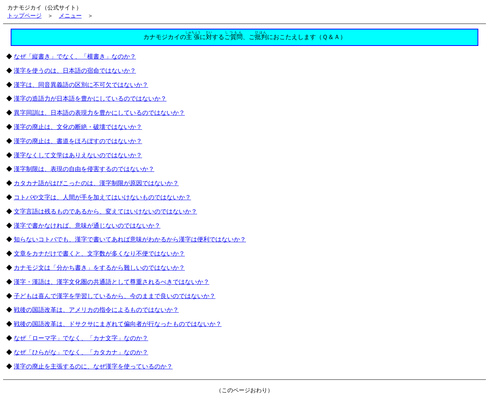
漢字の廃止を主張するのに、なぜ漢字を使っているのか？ (93, 366)
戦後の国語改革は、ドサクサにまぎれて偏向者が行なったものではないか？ (118, 324)
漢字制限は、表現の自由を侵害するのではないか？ (84, 169)
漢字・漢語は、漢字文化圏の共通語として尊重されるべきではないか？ (111, 282)
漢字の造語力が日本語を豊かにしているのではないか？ (90, 98)
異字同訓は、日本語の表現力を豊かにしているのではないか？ (99, 112)
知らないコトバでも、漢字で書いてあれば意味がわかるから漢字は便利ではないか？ (130, 239)
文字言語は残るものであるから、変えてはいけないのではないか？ (105, 211)
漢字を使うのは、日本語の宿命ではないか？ (75, 70)
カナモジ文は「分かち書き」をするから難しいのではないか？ (99, 267)
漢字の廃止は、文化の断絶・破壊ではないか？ (78, 127)
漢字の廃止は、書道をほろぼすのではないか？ (78, 141)
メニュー (70, 16)
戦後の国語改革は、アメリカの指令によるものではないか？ (96, 309)
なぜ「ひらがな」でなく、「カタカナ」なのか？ (81, 352)
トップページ (24, 16)
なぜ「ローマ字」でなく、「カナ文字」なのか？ (81, 338)
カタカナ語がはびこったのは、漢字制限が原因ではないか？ (96, 183)
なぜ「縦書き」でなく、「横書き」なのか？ (75, 56)
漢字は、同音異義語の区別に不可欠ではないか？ (81, 85)
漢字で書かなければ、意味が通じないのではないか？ (87, 225)
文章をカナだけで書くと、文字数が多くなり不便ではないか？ (99, 253)
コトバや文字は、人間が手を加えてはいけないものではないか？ (102, 197)
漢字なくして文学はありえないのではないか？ (78, 155)
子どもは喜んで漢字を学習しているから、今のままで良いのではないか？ (114, 296)
